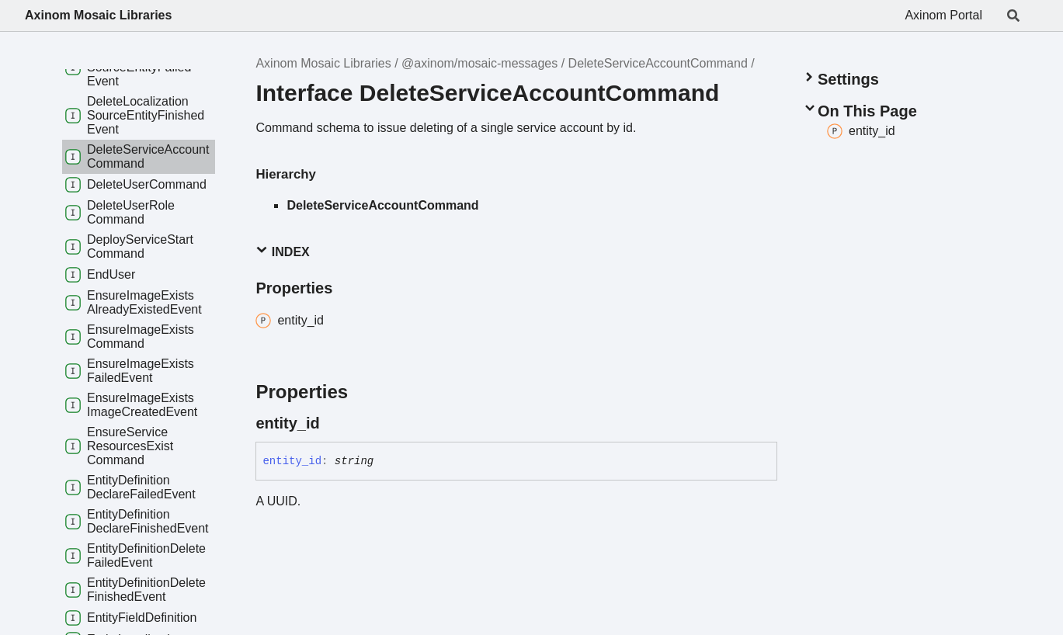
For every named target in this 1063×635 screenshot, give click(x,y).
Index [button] (282, 251)
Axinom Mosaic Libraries (98, 15)
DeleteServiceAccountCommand (658, 63)
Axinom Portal (943, 15)
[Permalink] (334, 423)
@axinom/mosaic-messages (479, 63)
